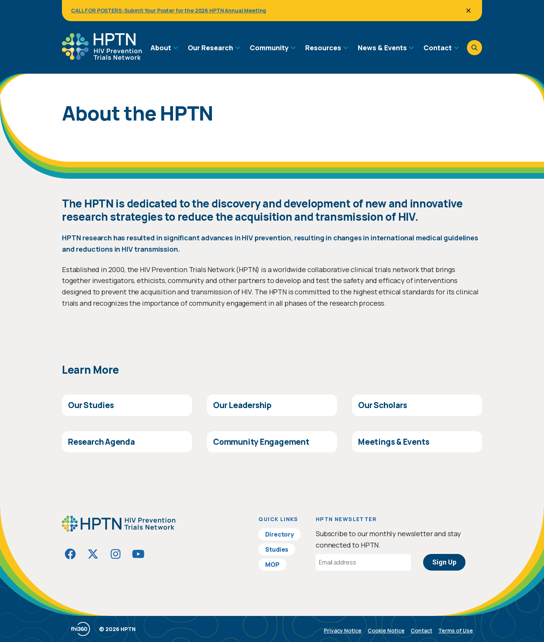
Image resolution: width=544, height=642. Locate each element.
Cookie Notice (386, 630)
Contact (421, 630)
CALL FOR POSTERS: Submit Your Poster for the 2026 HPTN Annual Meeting (168, 10)
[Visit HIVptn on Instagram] (115, 554)
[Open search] (474, 47)
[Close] (468, 10)
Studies (276, 549)
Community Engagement (261, 441)
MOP (272, 564)
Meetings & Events (393, 441)
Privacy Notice (343, 630)
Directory (279, 534)
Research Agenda (101, 441)
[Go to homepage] (102, 57)
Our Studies (91, 405)
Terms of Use (455, 630)
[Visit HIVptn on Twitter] (93, 554)
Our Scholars (382, 405)
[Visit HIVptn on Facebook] (70, 554)
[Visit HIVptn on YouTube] (138, 554)
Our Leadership (242, 405)
